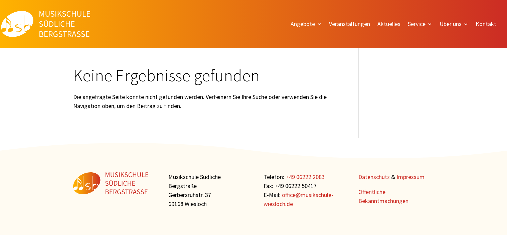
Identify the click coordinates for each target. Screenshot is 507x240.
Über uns (451, 25)
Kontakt (486, 25)
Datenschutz (374, 177)
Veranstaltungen (349, 25)
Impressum (410, 177)
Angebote (303, 25)
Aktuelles (388, 25)
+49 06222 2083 (305, 177)
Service (417, 25)
